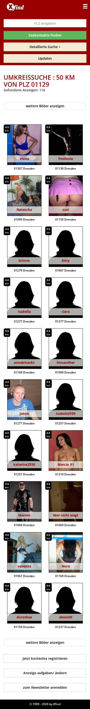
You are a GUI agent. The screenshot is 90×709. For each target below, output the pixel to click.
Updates (45, 58)
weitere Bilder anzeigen (45, 106)
